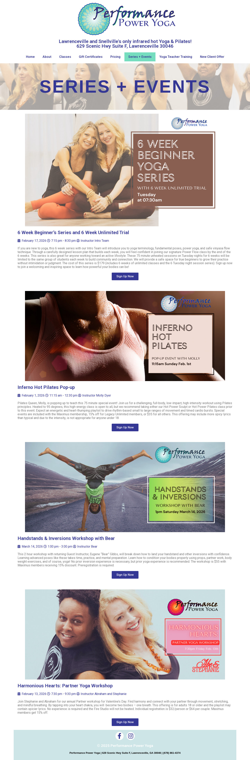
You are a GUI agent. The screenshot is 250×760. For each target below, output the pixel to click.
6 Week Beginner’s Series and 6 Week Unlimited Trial (73, 232)
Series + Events (140, 57)
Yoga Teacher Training (175, 57)
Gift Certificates (91, 57)
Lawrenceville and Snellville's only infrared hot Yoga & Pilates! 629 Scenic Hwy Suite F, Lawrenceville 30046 (125, 44)
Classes (65, 57)
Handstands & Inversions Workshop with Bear (66, 538)
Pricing (115, 57)
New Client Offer (212, 57)
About (47, 57)
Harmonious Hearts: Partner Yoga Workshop (65, 685)
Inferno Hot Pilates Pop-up (46, 387)
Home (30, 57)
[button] (125, 276)
